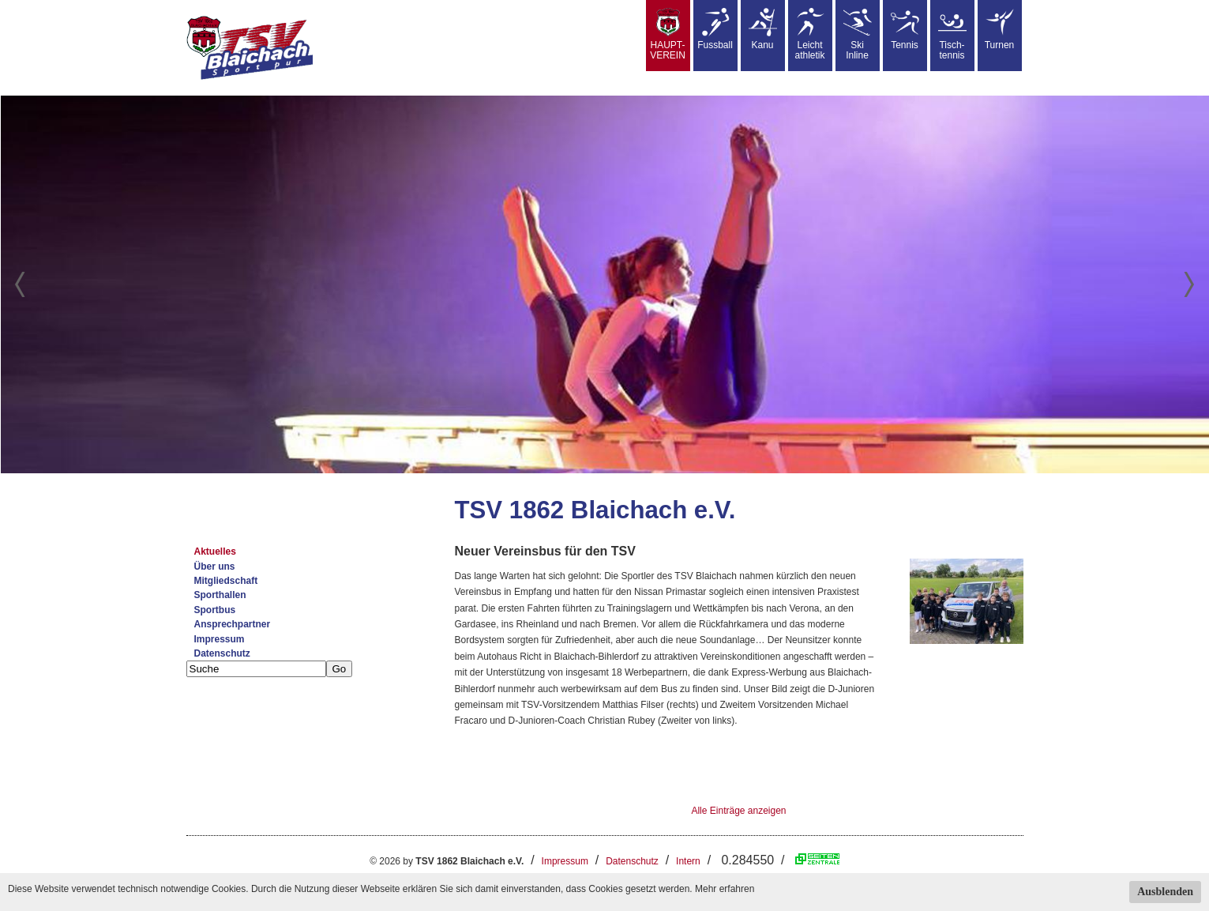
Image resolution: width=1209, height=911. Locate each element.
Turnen (1000, 29)
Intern (688, 861)
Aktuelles (215, 551)
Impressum (219, 639)
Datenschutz (222, 653)
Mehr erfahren (724, 888)
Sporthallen (220, 594)
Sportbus (215, 609)
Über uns (214, 566)
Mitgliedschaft (226, 580)
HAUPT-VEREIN (667, 34)
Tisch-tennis (952, 34)
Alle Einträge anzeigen (738, 810)
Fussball (715, 29)
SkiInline (857, 34)
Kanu (763, 29)
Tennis (905, 29)
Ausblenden (1165, 892)
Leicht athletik (809, 34)
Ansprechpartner (232, 624)
